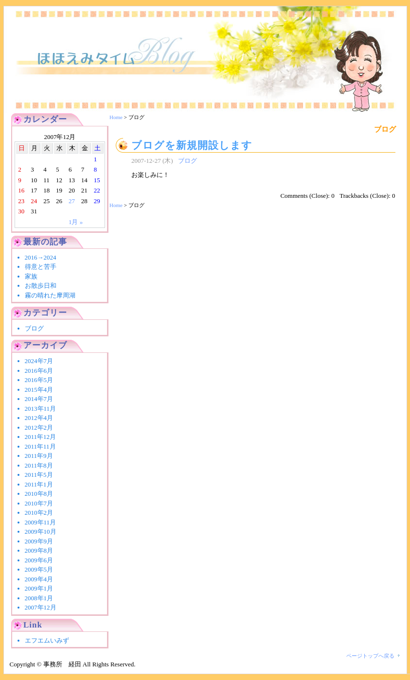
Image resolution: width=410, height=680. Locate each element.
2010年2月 (39, 512)
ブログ (187, 160)
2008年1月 (39, 598)
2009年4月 (39, 579)
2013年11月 (40, 408)
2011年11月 (40, 446)
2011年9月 (39, 455)
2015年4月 (39, 389)
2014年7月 (39, 398)
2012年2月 (39, 427)
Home (116, 117)
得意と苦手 (40, 266)
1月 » (76, 222)
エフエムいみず (47, 640)
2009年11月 (40, 522)
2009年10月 (40, 531)
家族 (31, 276)
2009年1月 (39, 588)
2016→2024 (44, 257)
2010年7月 (39, 503)
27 (72, 201)
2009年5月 (39, 569)
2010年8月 (39, 493)
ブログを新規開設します (191, 145)
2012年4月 (39, 417)
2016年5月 (39, 380)
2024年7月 (39, 361)
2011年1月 (39, 484)
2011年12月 (40, 436)
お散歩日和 (40, 285)
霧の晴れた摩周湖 (50, 295)
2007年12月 (40, 607)
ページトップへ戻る (370, 656)
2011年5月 (39, 474)
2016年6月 (39, 370)
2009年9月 (39, 541)
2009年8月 (39, 550)
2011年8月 (39, 465)
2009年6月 (39, 560)
